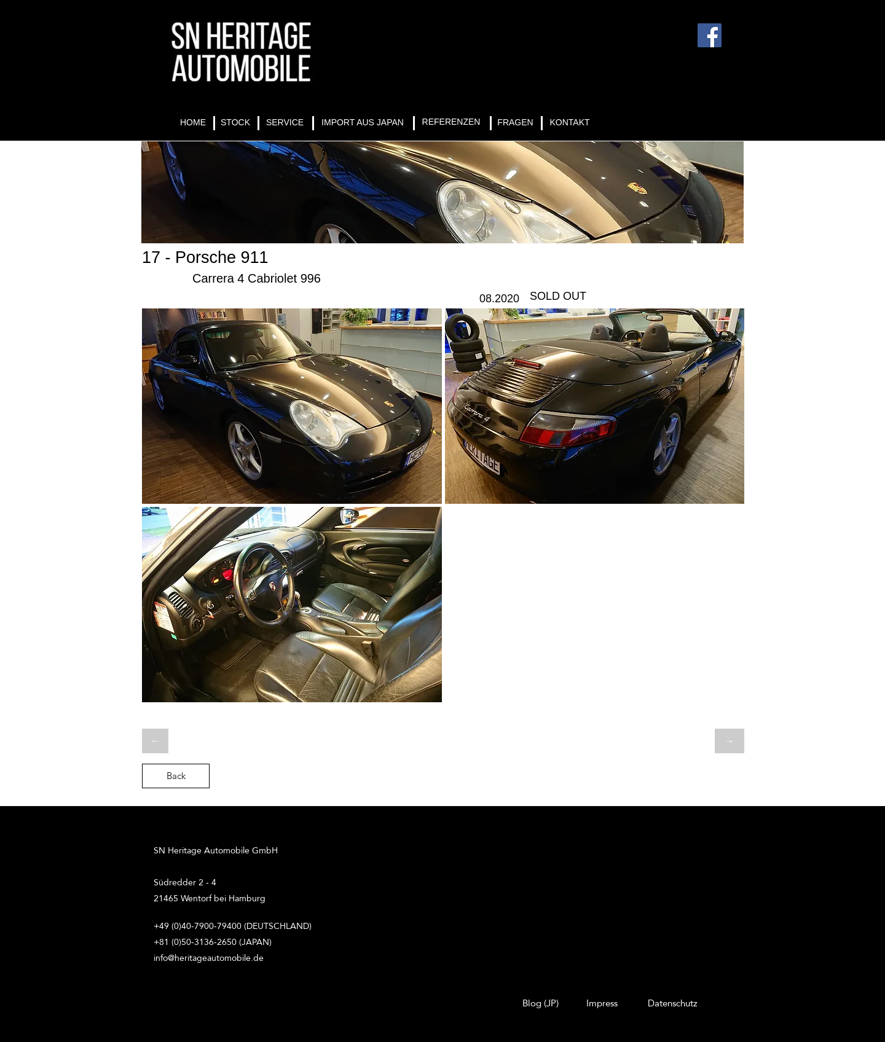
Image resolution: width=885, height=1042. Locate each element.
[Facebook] (710, 35)
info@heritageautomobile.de (209, 958)
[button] (292, 406)
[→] (729, 741)
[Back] (176, 776)
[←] (155, 741)
